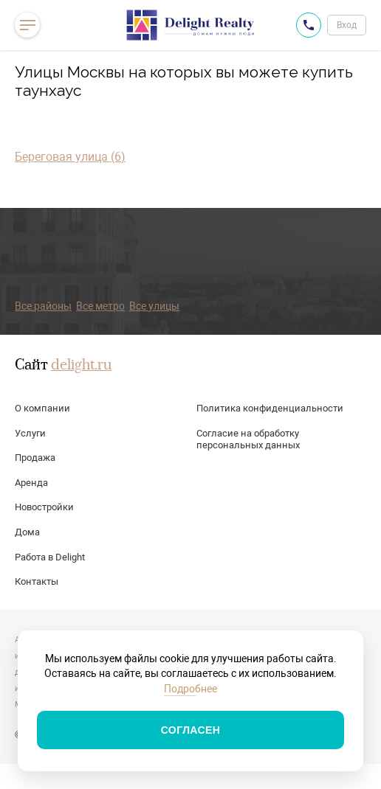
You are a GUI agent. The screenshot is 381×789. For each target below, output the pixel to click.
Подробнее (190, 689)
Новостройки (44, 506)
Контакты (36, 581)
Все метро (100, 306)
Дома (27, 532)
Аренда (31, 482)
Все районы (43, 306)
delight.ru (81, 365)
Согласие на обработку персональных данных (248, 439)
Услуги (30, 433)
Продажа (35, 457)
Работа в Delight (50, 557)
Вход (347, 25)
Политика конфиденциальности (269, 408)
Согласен (191, 730)
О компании (42, 408)
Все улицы (154, 306)
